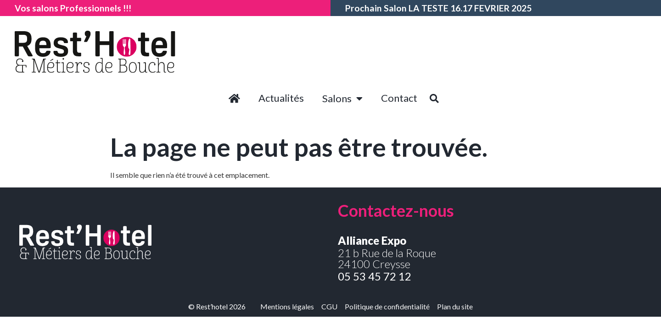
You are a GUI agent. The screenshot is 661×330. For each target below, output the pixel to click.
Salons (342, 98)
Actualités (281, 98)
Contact (399, 98)
